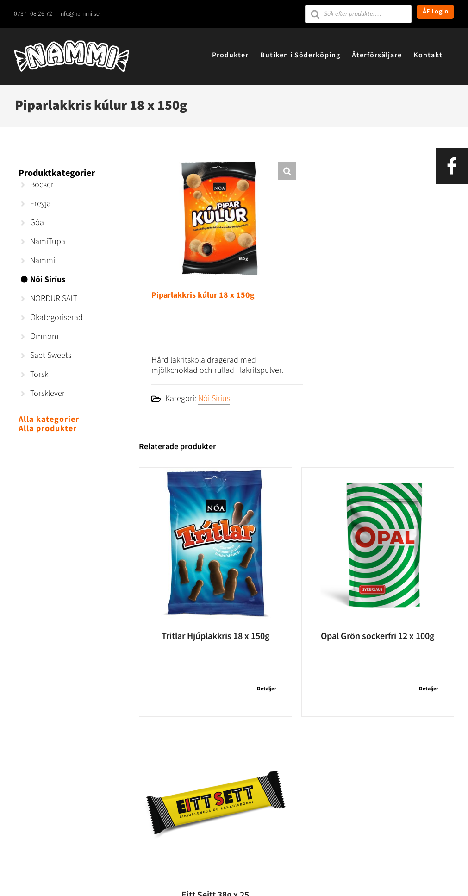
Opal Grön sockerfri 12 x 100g (377, 636)
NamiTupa (47, 241)
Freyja (40, 203)
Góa (37, 222)
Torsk (39, 374)
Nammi (42, 260)
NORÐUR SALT (53, 298)
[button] (287, 171)
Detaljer (266, 689)
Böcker (42, 184)
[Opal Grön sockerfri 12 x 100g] (378, 544)
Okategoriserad (56, 317)
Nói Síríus (214, 398)
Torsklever (47, 393)
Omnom (44, 336)
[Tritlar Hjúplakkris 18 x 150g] (215, 544)
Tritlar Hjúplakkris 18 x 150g (215, 636)
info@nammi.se (79, 14)
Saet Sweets (50, 355)
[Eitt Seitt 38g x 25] (215, 803)
